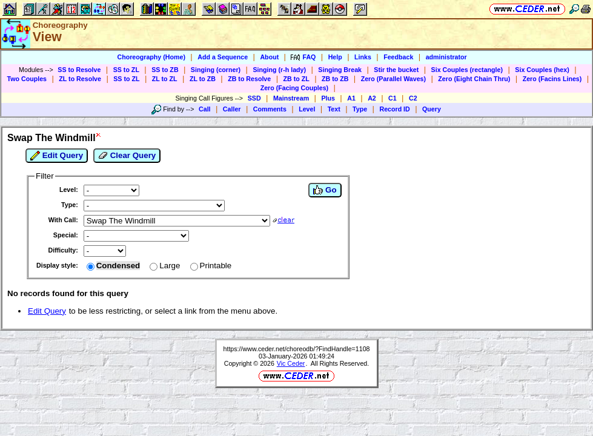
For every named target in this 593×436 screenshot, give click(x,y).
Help (335, 57)
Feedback (398, 57)
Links (362, 57)
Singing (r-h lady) (279, 69)
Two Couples (27, 78)
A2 (372, 98)
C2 (413, 98)
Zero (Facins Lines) (552, 78)
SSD (254, 98)
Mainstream (291, 98)
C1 (392, 98)
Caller (232, 109)
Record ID (394, 109)
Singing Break (340, 69)
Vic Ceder (291, 363)
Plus (328, 98)
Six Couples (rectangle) (467, 69)
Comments (270, 109)
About (269, 57)
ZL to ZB (203, 78)
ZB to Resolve (249, 78)
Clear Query (127, 155)
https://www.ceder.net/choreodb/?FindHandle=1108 (297, 348)
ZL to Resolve (80, 78)
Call (205, 109)
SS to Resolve (79, 69)
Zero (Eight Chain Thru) (474, 78)
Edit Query (56, 155)
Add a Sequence (222, 57)
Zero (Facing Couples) (294, 87)
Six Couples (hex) (542, 69)
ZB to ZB (335, 78)
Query (431, 109)
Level (307, 109)
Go (324, 190)
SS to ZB (164, 69)
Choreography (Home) (151, 57)
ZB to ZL (296, 78)
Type (360, 109)
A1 (351, 98)
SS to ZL (126, 69)
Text (334, 109)
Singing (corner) (215, 69)
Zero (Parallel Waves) (393, 78)
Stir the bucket (396, 69)
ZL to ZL (164, 78)
